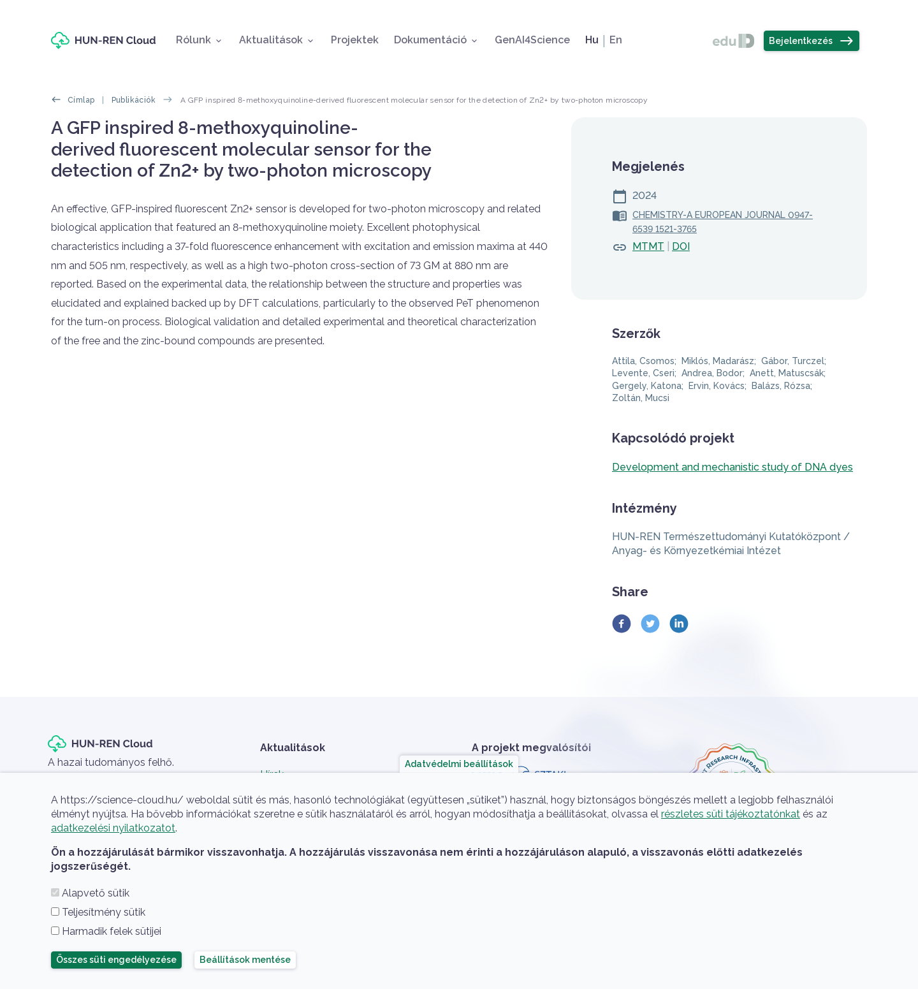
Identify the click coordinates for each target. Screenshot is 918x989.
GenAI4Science (532, 40)
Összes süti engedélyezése (116, 960)
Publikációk (134, 100)
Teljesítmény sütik (103, 912)
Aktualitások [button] (271, 40)
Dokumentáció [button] (430, 40)
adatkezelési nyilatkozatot (113, 828)
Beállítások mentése (245, 960)
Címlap (81, 100)
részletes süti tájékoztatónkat (730, 814)
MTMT (648, 246)
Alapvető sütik (95, 893)
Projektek (355, 40)
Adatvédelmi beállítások (459, 764)
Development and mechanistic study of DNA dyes (732, 467)
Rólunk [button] (193, 40)
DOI (681, 246)
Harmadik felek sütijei (111, 931)
